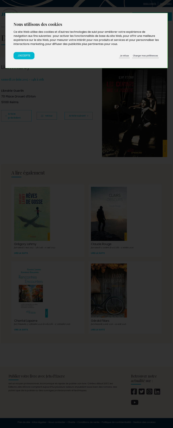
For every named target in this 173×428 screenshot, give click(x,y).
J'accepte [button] (24, 55)
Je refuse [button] (124, 55)
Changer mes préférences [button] (145, 55)
